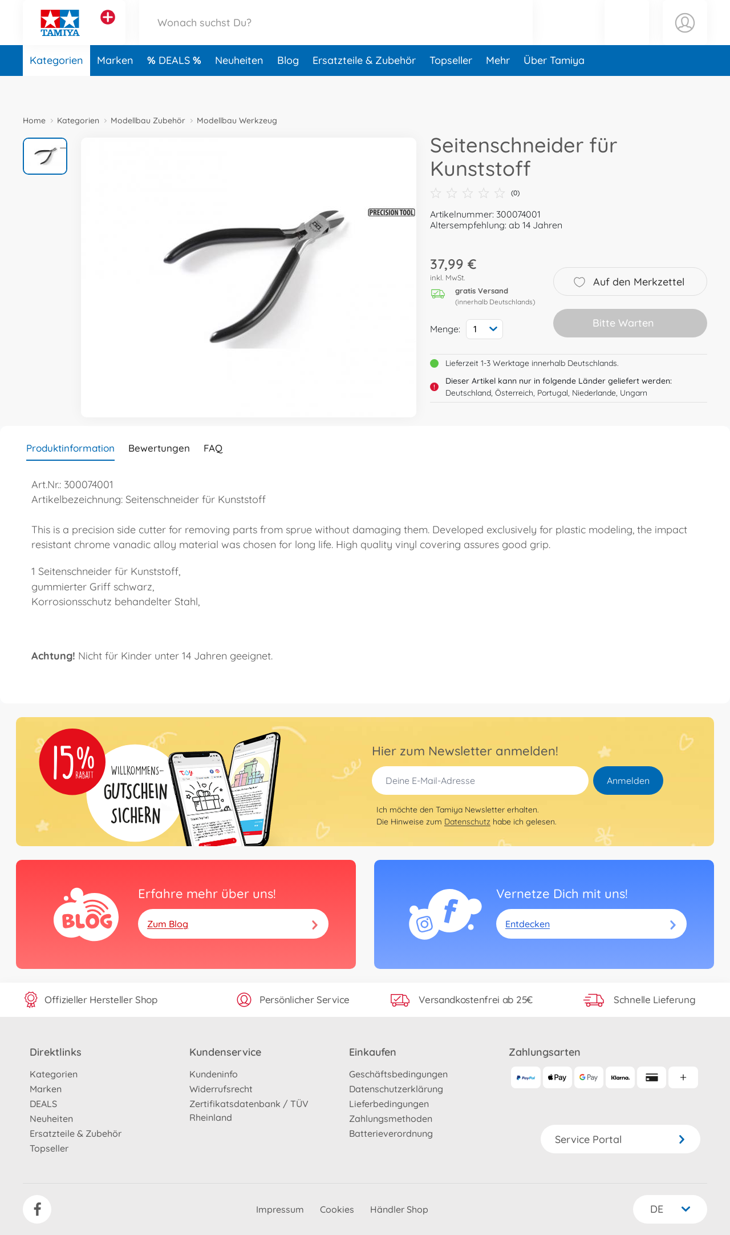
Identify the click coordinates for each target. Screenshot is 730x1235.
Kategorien (56, 87)
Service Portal (620, 1139)
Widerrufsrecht (221, 1089)
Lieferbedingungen (389, 1103)
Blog (288, 87)
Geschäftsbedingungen (398, 1074)
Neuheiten (239, 87)
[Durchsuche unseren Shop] (336, 36)
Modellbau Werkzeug (237, 120)
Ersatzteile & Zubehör (364, 87)
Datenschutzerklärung (396, 1089)
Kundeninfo (213, 1074)
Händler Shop (399, 1209)
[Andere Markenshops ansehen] (107, 30)
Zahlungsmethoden (390, 1118)
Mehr (498, 87)
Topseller (450, 87)
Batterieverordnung (391, 1133)
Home (34, 120)
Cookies (337, 1209)
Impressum (280, 1209)
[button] (627, 36)
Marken (115, 87)
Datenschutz (467, 821)
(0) (475, 193)
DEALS (176, 87)
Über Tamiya (554, 87)
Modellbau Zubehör (148, 120)
